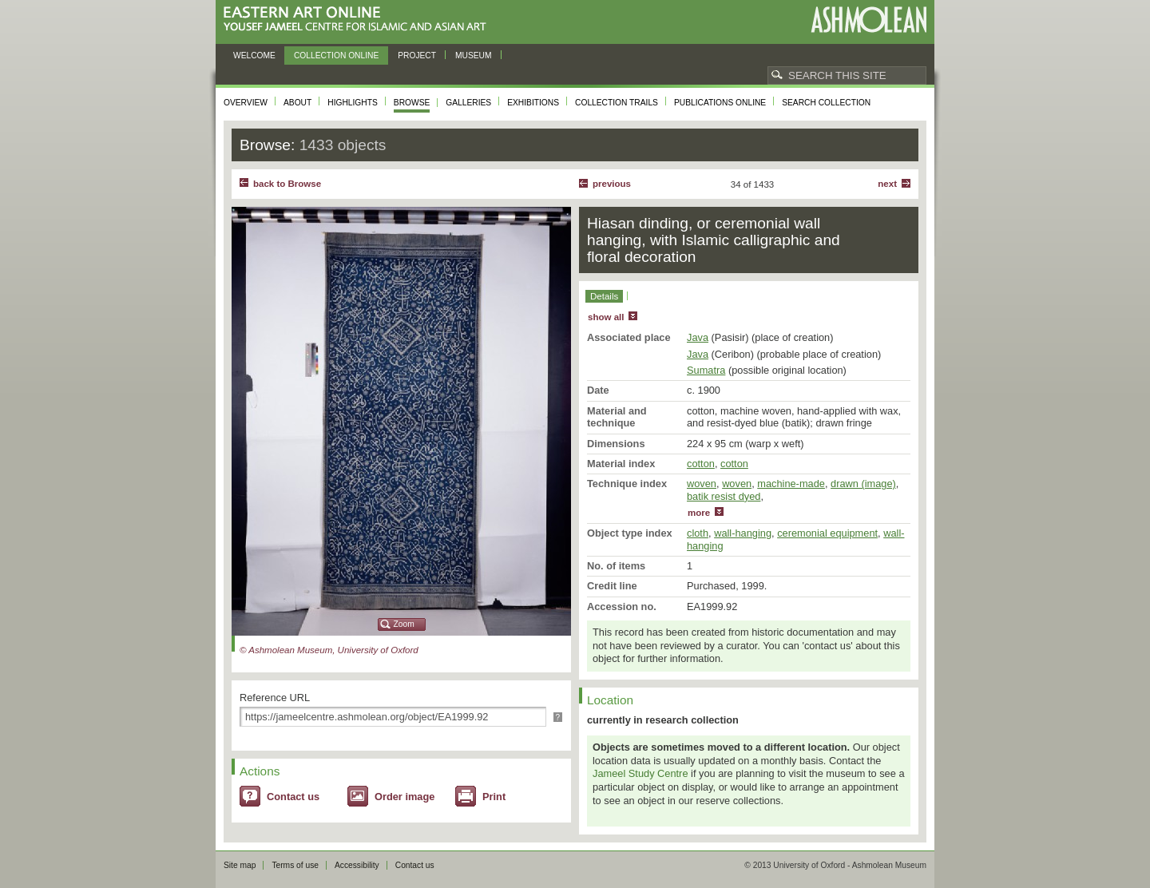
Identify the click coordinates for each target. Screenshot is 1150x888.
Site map (240, 865)
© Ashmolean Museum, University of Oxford (329, 650)
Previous (612, 183)
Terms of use (295, 865)
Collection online (336, 55)
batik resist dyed (723, 496)
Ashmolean (868, 19)
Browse (412, 102)
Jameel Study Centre (640, 773)
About (297, 102)
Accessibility (357, 865)
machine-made (791, 484)
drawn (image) (863, 484)
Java (697, 337)
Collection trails (616, 102)
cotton (701, 464)
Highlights (352, 102)
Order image (404, 797)
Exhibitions (533, 102)
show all (606, 317)
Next (887, 183)
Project (417, 55)
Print (494, 797)
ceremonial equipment (827, 533)
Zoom (404, 624)
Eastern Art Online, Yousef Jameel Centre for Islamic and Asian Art (359, 19)
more (699, 512)
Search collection (826, 102)
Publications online (720, 102)
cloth (697, 533)
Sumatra (706, 370)
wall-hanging (742, 533)
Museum (473, 55)
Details (604, 296)
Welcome (254, 55)
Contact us (293, 797)
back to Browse (287, 183)
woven (701, 484)
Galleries (468, 102)
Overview (246, 102)
